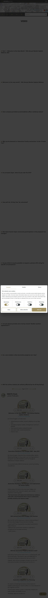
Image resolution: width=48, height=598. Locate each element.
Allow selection (24, 309)
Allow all (39, 309)
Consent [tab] (8, 287)
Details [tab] (24, 287)
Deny (9, 309)
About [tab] (39, 287)
